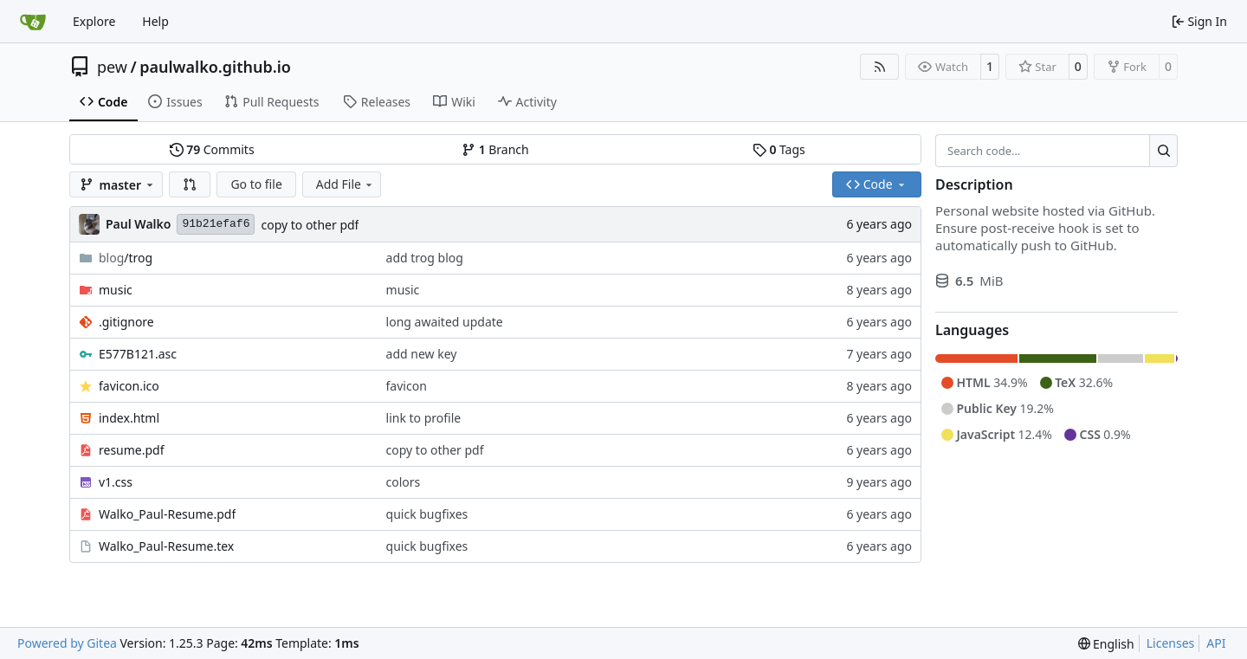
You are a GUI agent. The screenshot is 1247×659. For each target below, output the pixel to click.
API (1215, 643)
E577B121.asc (138, 354)
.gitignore (126, 321)
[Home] (33, 21)
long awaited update (444, 321)
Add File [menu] (345, 184)
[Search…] (1163, 150)
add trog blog (424, 257)
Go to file (255, 184)
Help (155, 21)
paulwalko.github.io (215, 66)
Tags (779, 149)
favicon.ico (129, 386)
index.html (129, 418)
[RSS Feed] (880, 67)
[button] (189, 184)
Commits (212, 149)
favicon (406, 386)
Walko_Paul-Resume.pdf (167, 514)
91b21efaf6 (215, 223)
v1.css (115, 482)
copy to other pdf (310, 224)
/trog (125, 257)
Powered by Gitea (67, 643)
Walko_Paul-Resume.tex (166, 546)
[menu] (1106, 644)
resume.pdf (132, 450)
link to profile (424, 418)
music (115, 289)
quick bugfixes (427, 514)
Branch (495, 149)
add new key (421, 354)
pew (112, 66)
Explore (94, 21)
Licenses (1171, 643)
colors (403, 482)
